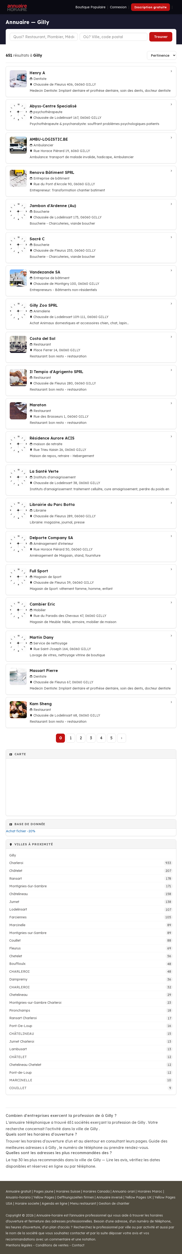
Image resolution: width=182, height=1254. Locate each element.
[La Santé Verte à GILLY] (91, 480)
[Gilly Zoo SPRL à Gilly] (91, 314)
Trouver (161, 37)
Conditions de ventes (52, 1245)
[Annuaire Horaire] (16, 7)
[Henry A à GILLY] (91, 81)
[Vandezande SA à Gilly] (91, 280)
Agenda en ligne (54, 1203)
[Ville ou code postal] (114, 37)
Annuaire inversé (109, 1197)
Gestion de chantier (114, 1203)
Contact (78, 1245)
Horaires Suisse (68, 1191)
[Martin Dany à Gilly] (91, 646)
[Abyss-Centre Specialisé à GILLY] (91, 114)
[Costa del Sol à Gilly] (91, 347)
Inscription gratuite (150, 7)
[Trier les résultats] (161, 55)
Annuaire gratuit (18, 1191)
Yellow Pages (43, 1197)
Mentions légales (19, 1245)
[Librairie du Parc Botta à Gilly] (91, 513)
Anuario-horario (18, 1197)
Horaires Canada (96, 1191)
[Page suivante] (121, 738)
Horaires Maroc (149, 1191)
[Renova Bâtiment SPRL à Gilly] (91, 181)
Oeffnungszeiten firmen (75, 1197)
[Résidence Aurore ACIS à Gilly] (91, 446)
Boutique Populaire (90, 7)
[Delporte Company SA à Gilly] (91, 546)
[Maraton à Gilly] (91, 413)
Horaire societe (27, 1203)
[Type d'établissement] (44, 37)
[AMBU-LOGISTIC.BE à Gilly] (91, 148)
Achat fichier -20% (20, 831)
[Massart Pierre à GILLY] (91, 679)
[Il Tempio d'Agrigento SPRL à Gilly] (91, 380)
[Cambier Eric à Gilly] (91, 612)
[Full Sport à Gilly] (91, 579)
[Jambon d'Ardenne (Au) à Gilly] (91, 214)
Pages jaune (43, 1191)
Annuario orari (123, 1191)
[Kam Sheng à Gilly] (91, 712)
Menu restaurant (83, 1203)
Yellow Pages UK (138, 1197)
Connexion (118, 7)
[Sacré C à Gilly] (91, 247)
